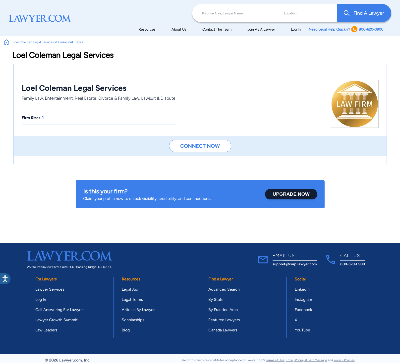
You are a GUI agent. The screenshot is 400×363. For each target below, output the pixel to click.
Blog (126, 330)
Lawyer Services (49, 289)
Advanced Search (224, 289)
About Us (178, 29)
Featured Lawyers (224, 320)
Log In (296, 29)
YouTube (302, 330)
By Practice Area (223, 309)
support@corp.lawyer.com (295, 264)
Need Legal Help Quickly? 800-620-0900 (346, 29)
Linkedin (302, 289)
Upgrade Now (291, 194)
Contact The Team (216, 29)
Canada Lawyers (222, 330)
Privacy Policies (344, 360)
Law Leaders (46, 330)
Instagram (303, 299)
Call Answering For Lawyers (59, 309)
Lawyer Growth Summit (56, 320)
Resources (147, 29)
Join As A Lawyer (261, 29)
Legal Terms (132, 299)
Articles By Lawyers (139, 309)
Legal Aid (130, 289)
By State (216, 299)
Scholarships (133, 320)
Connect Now (200, 146)
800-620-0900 (352, 264)
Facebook (303, 309)
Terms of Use (275, 360)
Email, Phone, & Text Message (306, 360)
